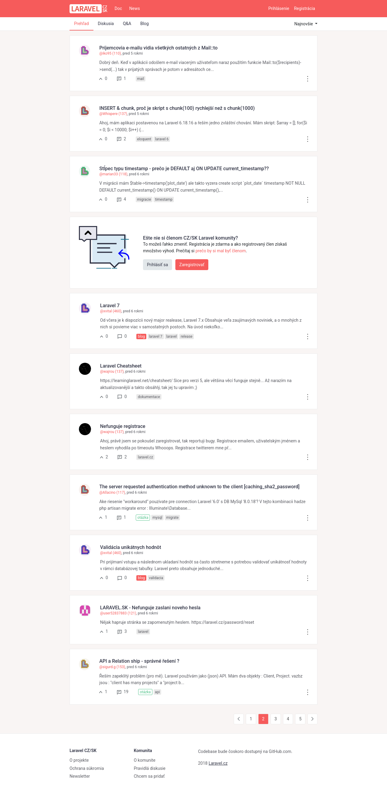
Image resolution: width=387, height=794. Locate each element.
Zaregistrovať (191, 264)
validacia (156, 578)
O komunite (144, 760)
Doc (118, 8)
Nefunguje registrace (122, 426)
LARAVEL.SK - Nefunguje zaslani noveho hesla (150, 608)
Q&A (127, 23)
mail (140, 79)
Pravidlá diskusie (150, 768)
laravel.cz (145, 457)
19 (122, 691)
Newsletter (80, 776)
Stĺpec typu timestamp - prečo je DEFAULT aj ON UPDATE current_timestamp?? (184, 168)
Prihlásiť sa (157, 264)
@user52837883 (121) (118, 613)
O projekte (79, 760)
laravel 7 (155, 336)
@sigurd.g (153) (112, 667)
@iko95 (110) (110, 53)
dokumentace (149, 397)
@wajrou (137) (112, 371)
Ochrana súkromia (87, 768)
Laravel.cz (218, 763)
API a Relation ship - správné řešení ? (139, 661)
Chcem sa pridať (149, 776)
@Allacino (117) (112, 492)
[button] (307, 78)
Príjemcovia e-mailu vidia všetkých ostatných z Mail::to (158, 48)
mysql (157, 517)
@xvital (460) (110, 311)
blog (141, 336)
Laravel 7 (110, 305)
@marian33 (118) (113, 174)
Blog (144, 23)
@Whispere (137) (113, 114)
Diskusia (106, 23)
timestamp (164, 199)
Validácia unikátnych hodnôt (130, 547)
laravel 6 (161, 139)
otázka (143, 517)
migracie (144, 199)
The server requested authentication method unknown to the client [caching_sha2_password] (199, 486)
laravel (171, 336)
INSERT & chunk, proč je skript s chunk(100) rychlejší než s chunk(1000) (177, 108)
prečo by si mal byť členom (221, 250)
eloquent (144, 139)
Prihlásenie (278, 8)
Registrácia (304, 8)
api (157, 692)
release (187, 336)
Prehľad (81, 23)
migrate (172, 517)
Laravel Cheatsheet (120, 366)
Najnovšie (304, 23)
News (134, 8)
